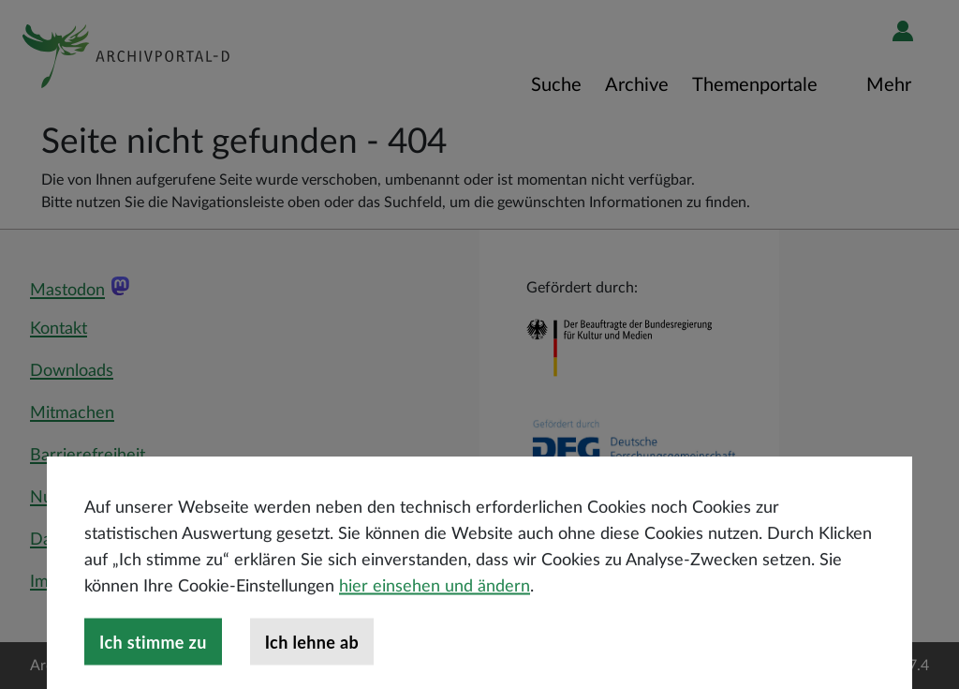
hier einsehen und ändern (434, 645)
